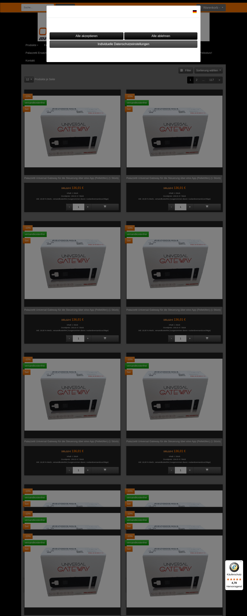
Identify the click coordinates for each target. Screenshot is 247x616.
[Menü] (241, 562)
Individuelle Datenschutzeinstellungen (123, 44)
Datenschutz (134, 53)
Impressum (111, 53)
